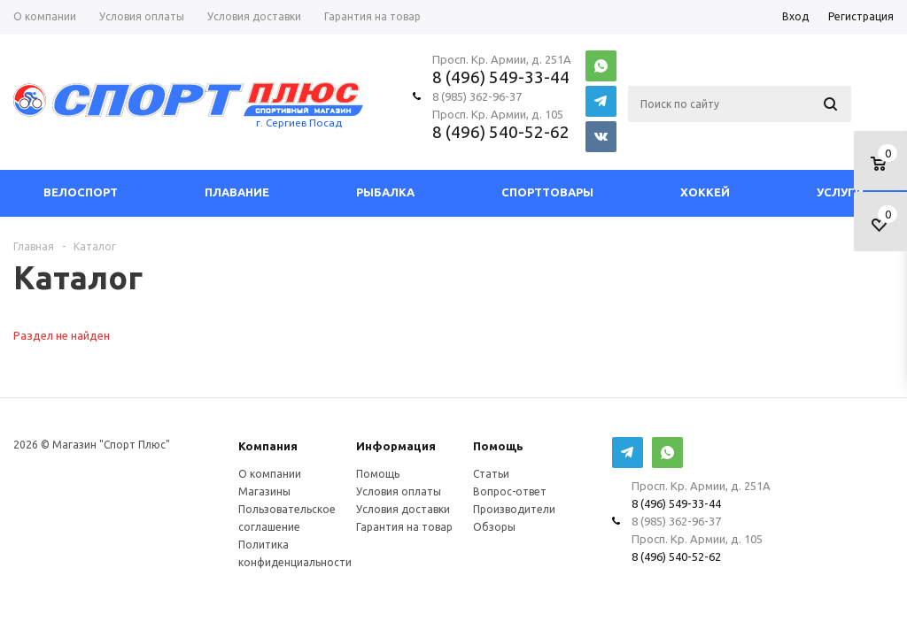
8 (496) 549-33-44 (501, 77)
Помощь (498, 446)
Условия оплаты (398, 491)
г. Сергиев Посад (299, 122)
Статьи (491, 474)
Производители (514, 509)
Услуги (840, 192)
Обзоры (494, 527)
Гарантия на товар (404, 527)
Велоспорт (80, 192)
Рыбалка (385, 192)
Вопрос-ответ (510, 491)
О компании (269, 474)
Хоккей (705, 192)
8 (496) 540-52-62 (501, 132)
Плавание (237, 192)
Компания (268, 446)
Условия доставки (403, 509)
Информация (396, 446)
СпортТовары (547, 192)
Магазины (264, 491)
